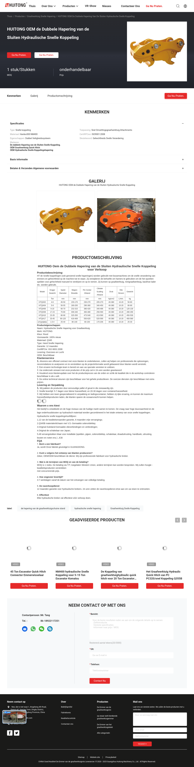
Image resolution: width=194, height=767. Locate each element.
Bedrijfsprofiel (66, 707)
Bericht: (94, 614)
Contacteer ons (67, 724)
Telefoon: (95, 664)
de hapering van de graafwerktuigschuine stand (43, 508)
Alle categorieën (103, 733)
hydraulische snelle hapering (88, 508)
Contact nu (100, 680)
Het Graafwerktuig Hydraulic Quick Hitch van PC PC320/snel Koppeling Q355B (164, 575)
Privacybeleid (111, 757)
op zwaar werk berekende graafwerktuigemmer (107, 717)
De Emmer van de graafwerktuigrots (104, 708)
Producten (20, 16)
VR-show (90, 5)
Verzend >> (142, 744)
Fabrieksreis (66, 713)
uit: (92, 649)
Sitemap (81, 757)
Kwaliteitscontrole (68, 718)
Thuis (9, 16)
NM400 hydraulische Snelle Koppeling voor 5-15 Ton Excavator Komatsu (72, 575)
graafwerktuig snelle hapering (41, 16)
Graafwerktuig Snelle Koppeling (125, 508)
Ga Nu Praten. (19, 55)
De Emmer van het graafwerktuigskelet (105, 726)
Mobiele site (95, 757)
